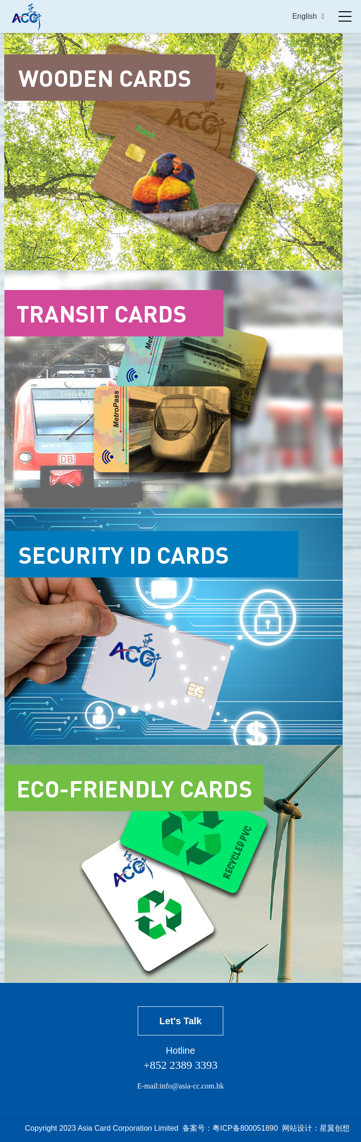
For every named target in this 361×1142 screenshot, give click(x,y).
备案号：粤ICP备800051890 (230, 1128)
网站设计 (297, 1128)
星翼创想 (335, 1128)
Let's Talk (180, 1021)
